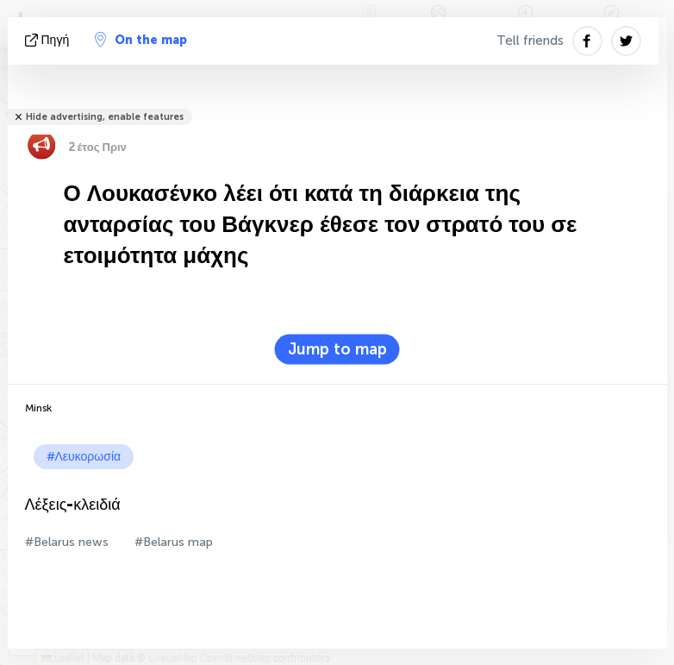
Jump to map (337, 349)
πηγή (49, 40)
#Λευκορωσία (84, 456)
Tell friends (530, 40)
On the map (141, 39)
